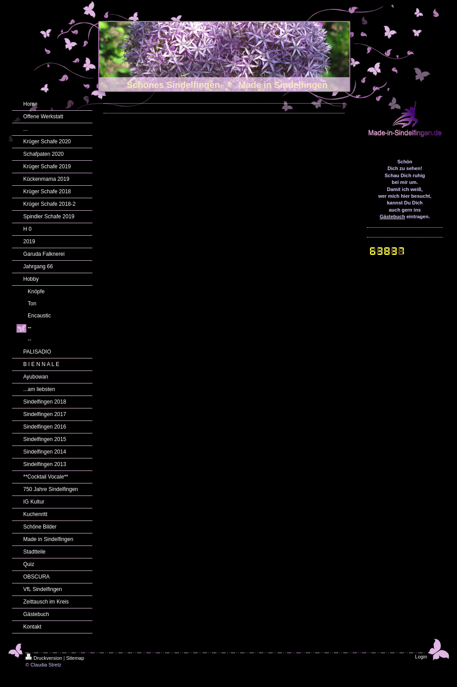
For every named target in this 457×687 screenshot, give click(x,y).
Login (421, 656)
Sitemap (75, 658)
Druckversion (43, 658)
